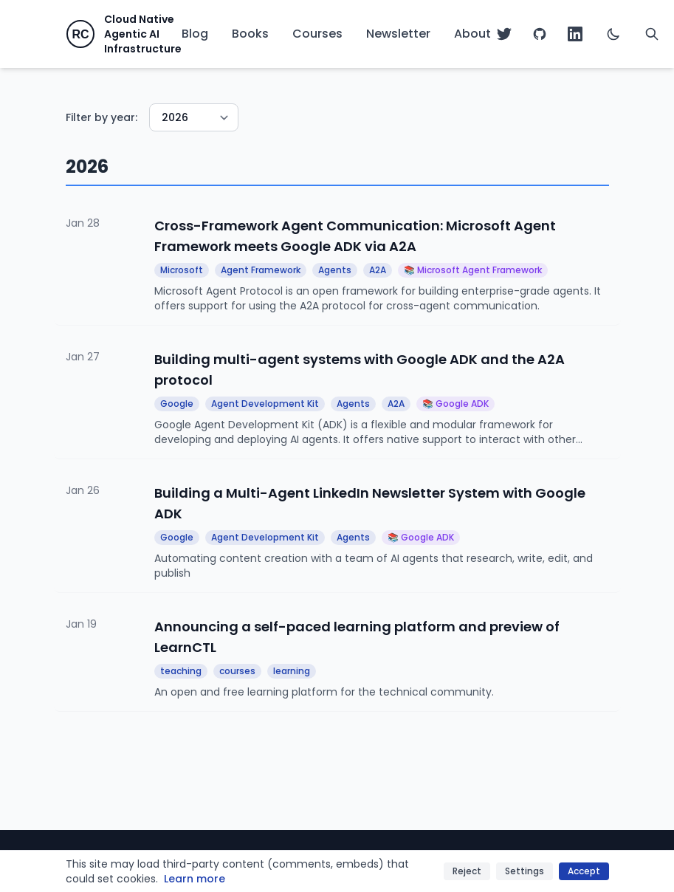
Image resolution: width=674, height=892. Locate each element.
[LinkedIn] (575, 34)
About (472, 33)
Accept (584, 871)
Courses (317, 33)
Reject (467, 871)
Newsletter (398, 33)
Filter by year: (101, 117)
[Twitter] (504, 34)
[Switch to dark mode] (613, 34)
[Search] (652, 34)
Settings (524, 871)
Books (250, 33)
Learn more (194, 878)
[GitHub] (539, 34)
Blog (195, 33)
